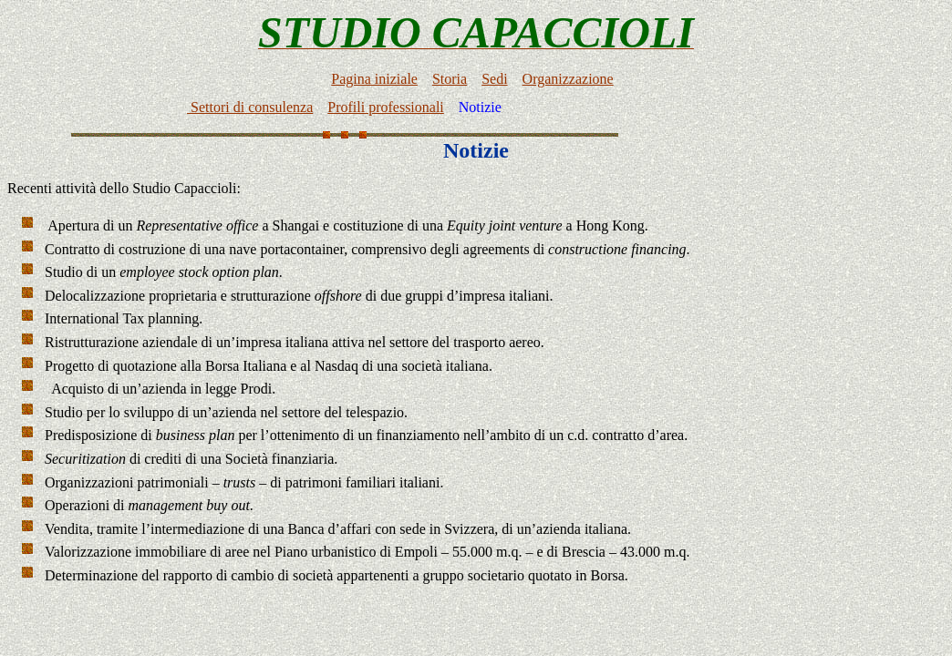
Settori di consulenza (250, 110)
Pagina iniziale (374, 81)
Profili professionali (385, 110)
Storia (449, 81)
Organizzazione (568, 81)
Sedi (494, 81)
